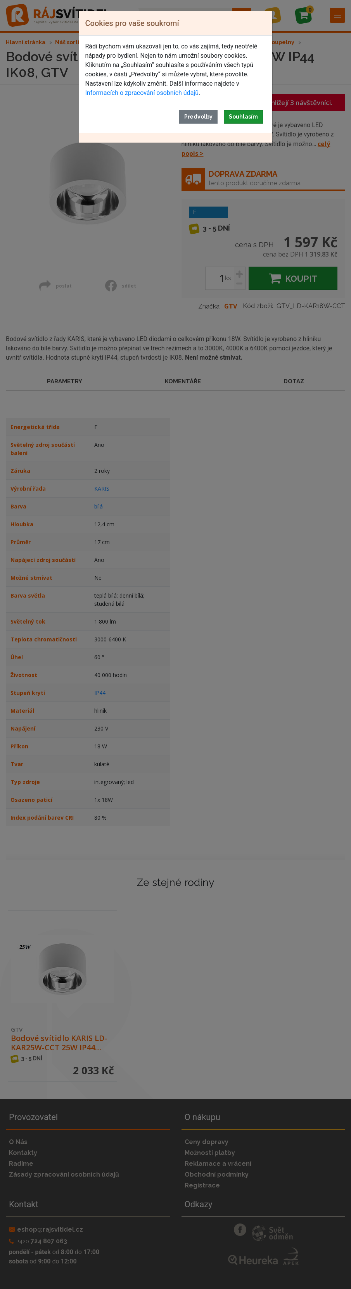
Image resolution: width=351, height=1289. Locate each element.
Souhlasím (243, 117)
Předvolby (198, 117)
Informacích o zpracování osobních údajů (142, 93)
